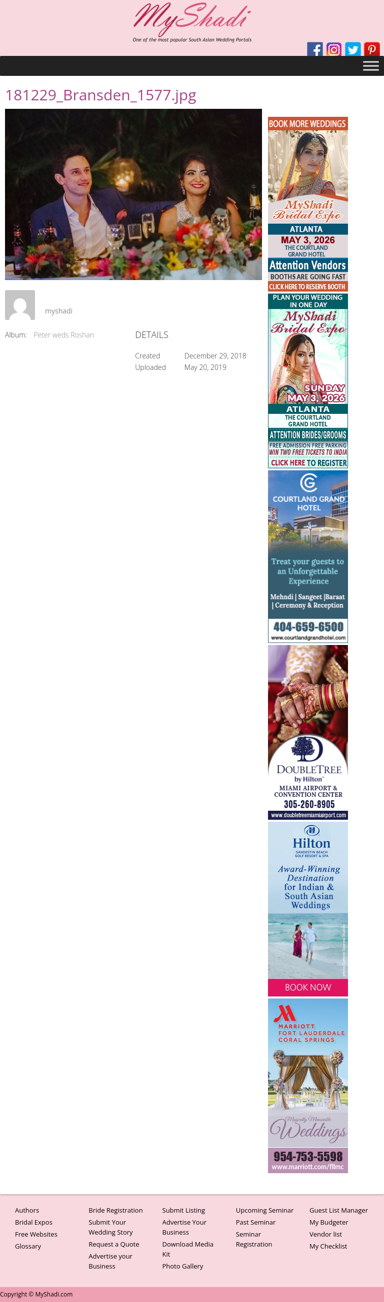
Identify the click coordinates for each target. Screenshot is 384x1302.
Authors (27, 1210)
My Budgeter (329, 1222)
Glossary (28, 1246)
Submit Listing (184, 1210)
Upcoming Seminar (265, 1210)
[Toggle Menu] (371, 65)
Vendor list (326, 1234)
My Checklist (329, 1246)
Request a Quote (113, 1244)
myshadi (58, 311)
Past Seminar (256, 1222)
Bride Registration (115, 1210)
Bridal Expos (33, 1222)
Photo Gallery (183, 1266)
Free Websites (36, 1234)
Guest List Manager (339, 1210)
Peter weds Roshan (64, 334)
